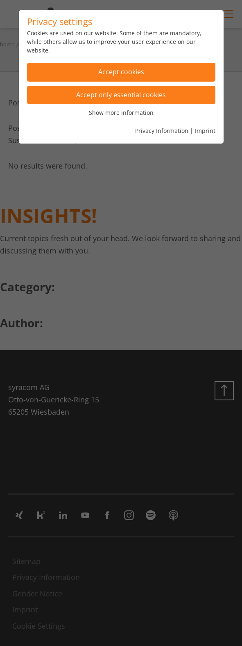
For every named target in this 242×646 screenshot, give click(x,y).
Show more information (121, 112)
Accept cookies (121, 71)
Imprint (205, 131)
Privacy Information (161, 131)
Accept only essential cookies (121, 94)
